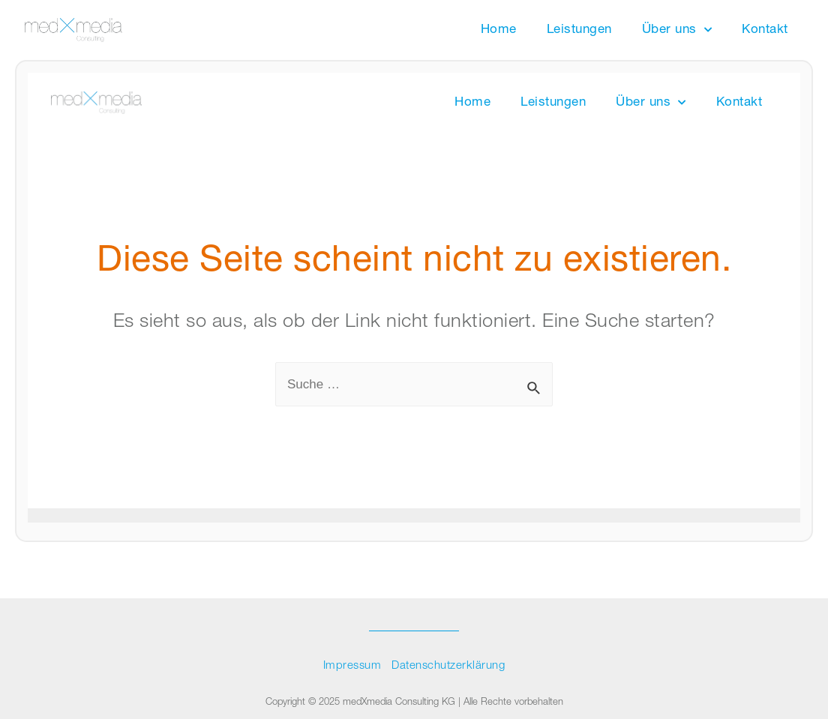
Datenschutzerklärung (448, 666)
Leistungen (579, 29)
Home (499, 29)
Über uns (677, 30)
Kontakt (765, 29)
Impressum (352, 666)
